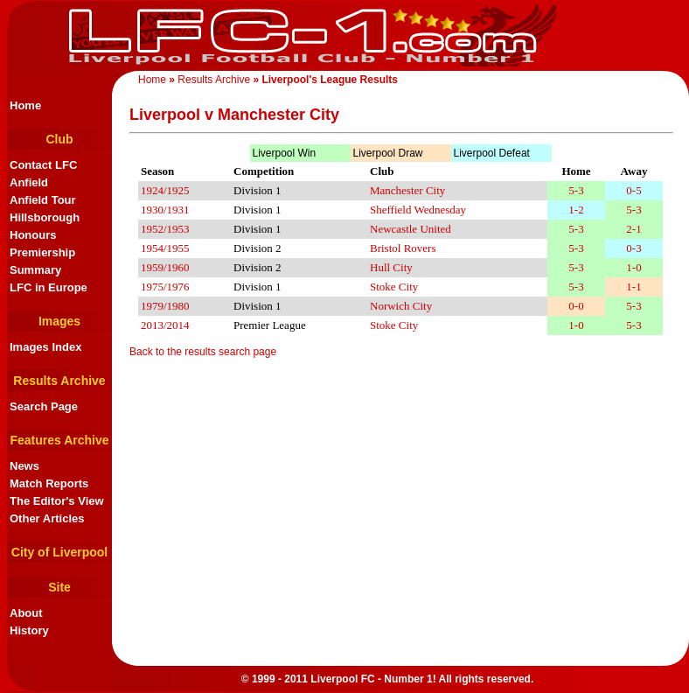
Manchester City (407, 190)
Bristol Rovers (402, 248)
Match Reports (49, 483)
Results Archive (213, 80)
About (26, 613)
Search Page (44, 406)
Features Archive (59, 440)
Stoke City (394, 286)
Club (59, 139)
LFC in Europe (48, 287)
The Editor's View (57, 501)
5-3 (575, 190)
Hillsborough (45, 217)
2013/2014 (165, 325)
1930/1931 (165, 209)
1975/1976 (165, 286)
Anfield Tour (43, 199)
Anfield (29, 182)
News (24, 465)
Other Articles (47, 518)
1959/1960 (165, 267)
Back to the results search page (202, 352)
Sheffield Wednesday (418, 209)
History (29, 630)
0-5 (633, 190)
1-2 (575, 209)
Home (152, 80)
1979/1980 (165, 305)
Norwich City (401, 305)
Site (59, 587)
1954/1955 (165, 248)
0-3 (633, 248)
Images (59, 321)
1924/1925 (165, 190)
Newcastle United (410, 228)
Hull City (391, 267)
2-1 (633, 228)
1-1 (633, 286)
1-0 (633, 267)
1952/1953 (165, 228)
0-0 (575, 305)
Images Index (45, 347)
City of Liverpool (59, 552)
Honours (33, 235)
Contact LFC (43, 165)
